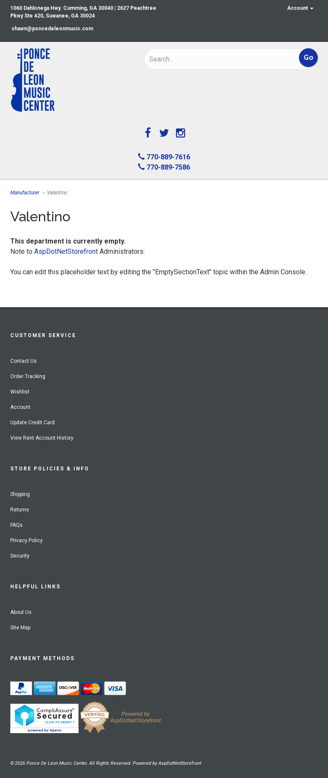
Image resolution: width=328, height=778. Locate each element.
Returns (19, 510)
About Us (21, 612)
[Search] (205, 59)
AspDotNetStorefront (66, 251)
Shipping (20, 494)
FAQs (16, 525)
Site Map (20, 628)
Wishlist (19, 392)
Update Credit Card (32, 423)
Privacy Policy (26, 540)
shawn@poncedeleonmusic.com (52, 29)
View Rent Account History (41, 438)
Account (300, 8)
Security (19, 556)
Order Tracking (27, 376)
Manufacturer (24, 193)
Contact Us (23, 361)
